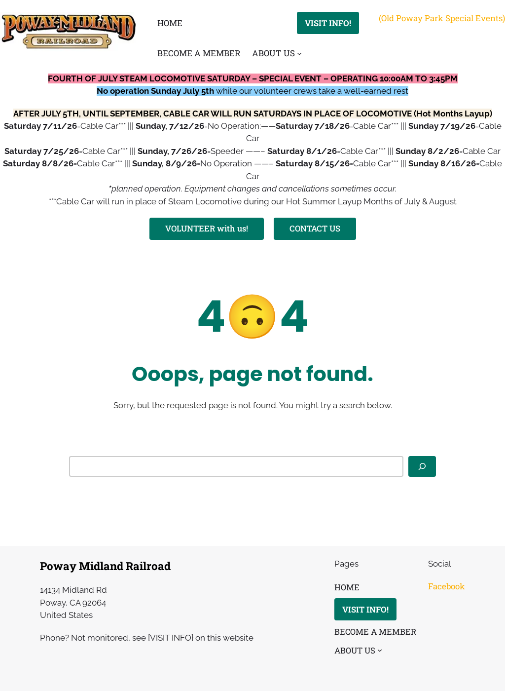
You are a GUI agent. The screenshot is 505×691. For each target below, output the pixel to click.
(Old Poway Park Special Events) (442, 18)
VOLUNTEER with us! (206, 228)
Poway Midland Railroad (105, 566)
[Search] (422, 466)
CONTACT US (314, 228)
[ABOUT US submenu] (299, 53)
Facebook (446, 586)
